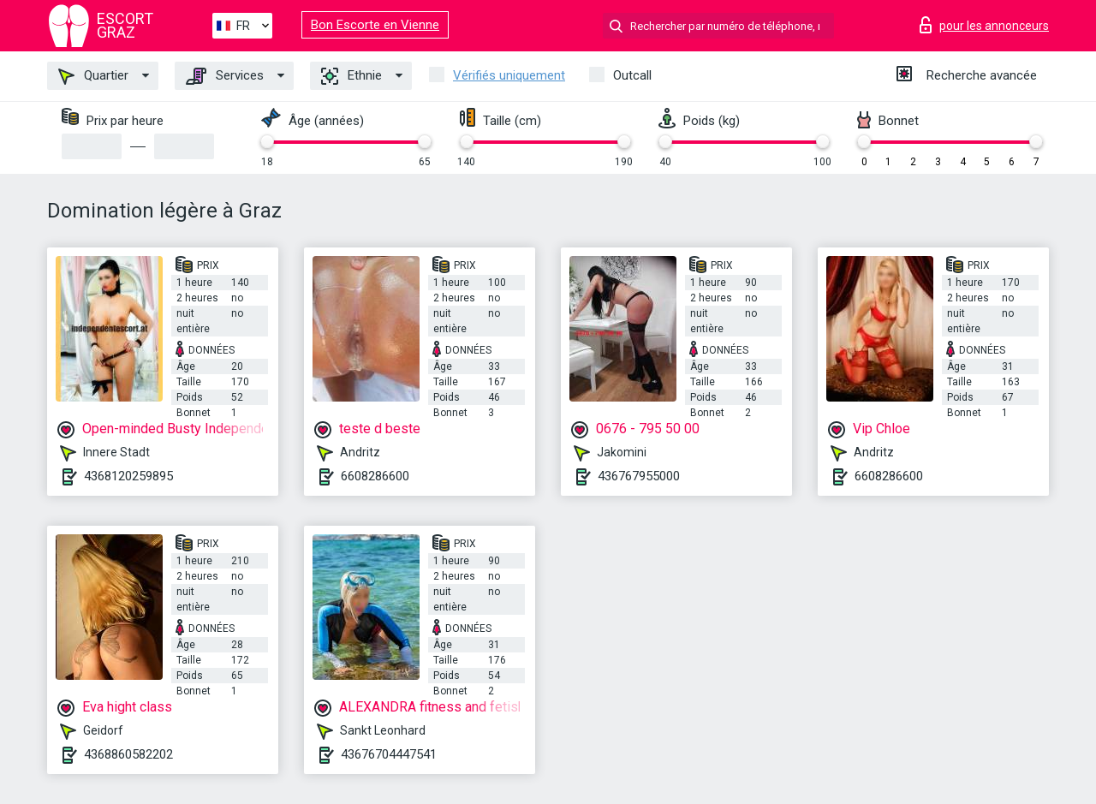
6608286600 (375, 476)
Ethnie (351, 76)
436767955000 (639, 476)
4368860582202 (128, 754)
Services (225, 76)
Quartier (93, 76)
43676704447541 (389, 754)
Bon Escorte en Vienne (375, 25)
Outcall (632, 75)
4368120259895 (128, 476)
